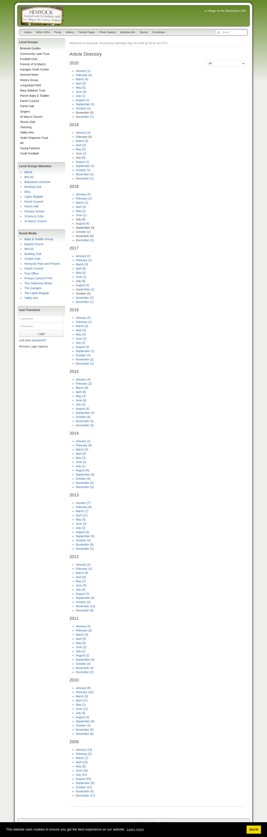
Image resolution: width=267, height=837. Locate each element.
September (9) (85, 474)
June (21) (82, 708)
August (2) (82, 285)
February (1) (84, 198)
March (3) (82, 141)
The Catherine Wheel (38, 283)
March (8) (82, 387)
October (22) (84, 787)
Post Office (31, 273)
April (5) (81, 83)
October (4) (83, 355)
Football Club (28, 59)
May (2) (81, 149)
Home (28, 32)
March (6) (82, 573)
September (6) (85, 659)
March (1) (82, 202)
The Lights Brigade (36, 293)
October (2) (83, 231)
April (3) (81, 206)
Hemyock (42, 15)
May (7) (81, 581)
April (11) (82, 515)
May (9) (81, 766)
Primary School (34, 211)
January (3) (83, 194)
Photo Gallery (107, 32)
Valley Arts (27, 132)
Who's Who (43, 32)
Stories (144, 32)
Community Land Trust (34, 53)
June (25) (82, 770)
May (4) (81, 272)
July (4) (80, 713)
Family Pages (86, 32)
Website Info (127, 32)
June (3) (81, 523)
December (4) (85, 425)
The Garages (33, 288)
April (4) (81, 330)
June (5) (81, 585)
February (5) (84, 753)
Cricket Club (32, 258)
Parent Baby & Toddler (34, 95)
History (70, 32)
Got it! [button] (253, 829)
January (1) (83, 71)
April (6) (81, 268)
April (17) (82, 700)
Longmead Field (30, 85)
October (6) (83, 417)
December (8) (85, 610)
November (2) (85, 174)
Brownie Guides (30, 48)
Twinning (25, 127)
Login (41, 333)
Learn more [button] (135, 829)
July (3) (80, 404)
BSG (27, 191)
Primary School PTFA (38, 278)
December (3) (85, 240)
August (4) (82, 223)
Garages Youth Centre (34, 69)
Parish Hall (27, 106)
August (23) (83, 779)
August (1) (82, 100)
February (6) (84, 445)
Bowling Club (33, 186)
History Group (29, 80)
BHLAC (29, 177)
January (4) (83, 132)
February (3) (84, 75)
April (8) (81, 392)
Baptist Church (34, 244)
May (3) (81, 396)
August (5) (82, 470)
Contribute (158, 32)
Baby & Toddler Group (38, 239)
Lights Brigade (33, 196)
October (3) (83, 108)
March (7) (82, 511)
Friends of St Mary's (33, 64)
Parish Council (29, 101)
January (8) (83, 688)
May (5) (81, 87)
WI (22, 143)
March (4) (82, 79)
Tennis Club (27, 122)
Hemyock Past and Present (42, 263)
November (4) (85, 421)
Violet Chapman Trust (34, 137)
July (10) (81, 774)
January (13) (84, 749)
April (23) (82, 762)
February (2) (84, 383)
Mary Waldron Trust (32, 90)
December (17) (85, 795)
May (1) (81, 704)
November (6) (85, 544)
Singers (25, 111)
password (38, 340)
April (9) (81, 453)
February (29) (84, 692)
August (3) (82, 347)
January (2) (83, 256)
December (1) (85, 116)
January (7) (83, 502)
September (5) (85, 598)
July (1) (80, 96)
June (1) (81, 153)
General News (29, 74)
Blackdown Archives (37, 182)
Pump (57, 32)
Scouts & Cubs (34, 216)
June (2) (81, 338)
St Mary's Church (31, 116)
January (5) (83, 626)
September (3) (85, 412)
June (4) (81, 91)
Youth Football (29, 153)
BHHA (28, 172)
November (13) (85, 606)
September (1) (85, 104)
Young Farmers (30, 148)
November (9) (85, 791)
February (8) (84, 507)
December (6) (85, 733)
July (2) (80, 342)
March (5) (82, 449)
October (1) (83, 170)
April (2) (81, 145)
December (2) (85, 548)
